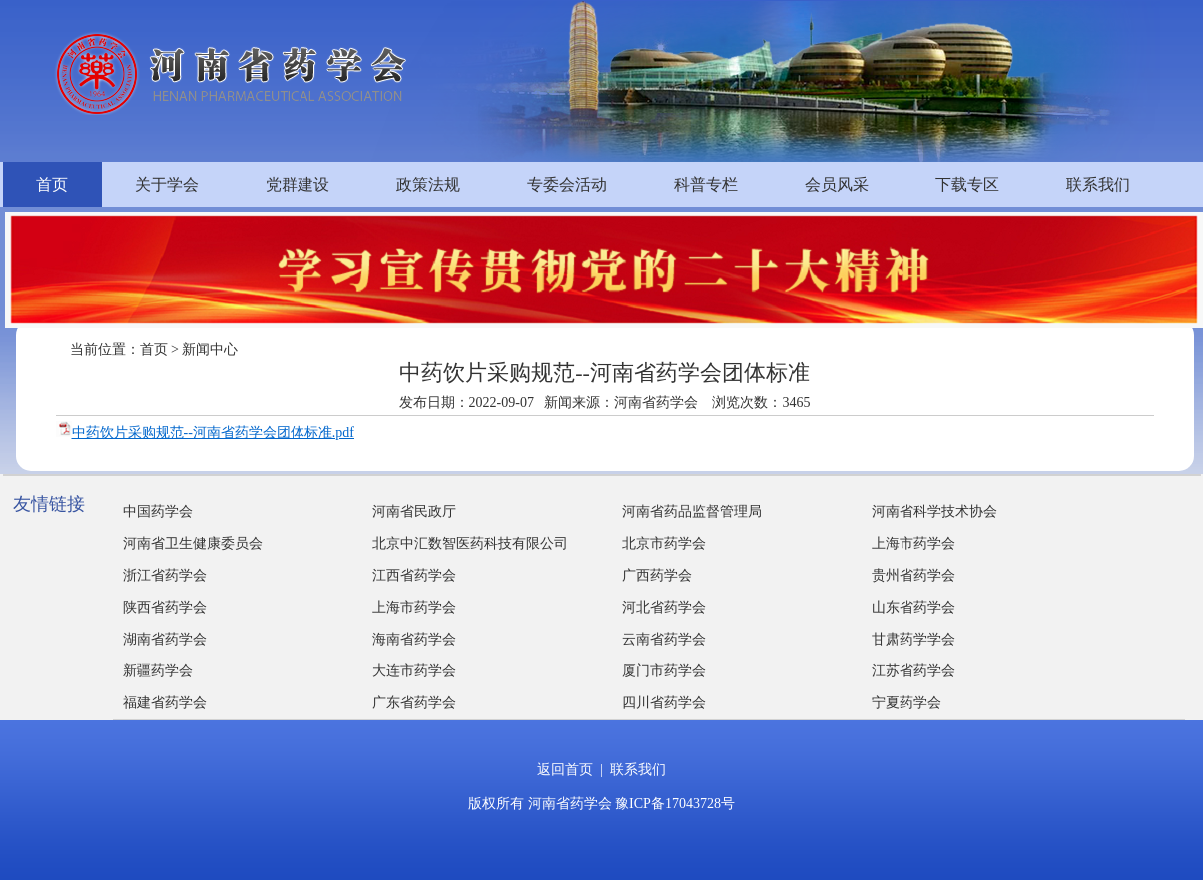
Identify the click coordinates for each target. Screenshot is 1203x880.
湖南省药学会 (165, 639)
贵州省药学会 (913, 575)
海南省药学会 (414, 639)
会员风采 (837, 184)
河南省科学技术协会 (934, 511)
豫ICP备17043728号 (675, 803)
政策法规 (428, 184)
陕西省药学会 (165, 607)
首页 (52, 184)
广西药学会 (657, 575)
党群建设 (297, 184)
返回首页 (565, 769)
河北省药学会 (664, 607)
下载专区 (967, 184)
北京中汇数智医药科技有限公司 (470, 543)
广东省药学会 (414, 702)
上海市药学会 (913, 543)
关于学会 (167, 184)
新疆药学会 (158, 670)
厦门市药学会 (664, 670)
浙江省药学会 (165, 575)
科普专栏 (706, 184)
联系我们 (1098, 184)
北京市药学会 (664, 543)
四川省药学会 (664, 702)
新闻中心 (210, 349)
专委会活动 (567, 184)
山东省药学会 (913, 607)
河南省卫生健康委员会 (193, 543)
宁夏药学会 (906, 702)
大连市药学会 (414, 670)
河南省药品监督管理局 (692, 511)
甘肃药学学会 (913, 639)
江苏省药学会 (913, 670)
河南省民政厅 (414, 511)
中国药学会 (158, 511)
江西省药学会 (414, 575)
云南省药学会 (664, 639)
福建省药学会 (165, 702)
